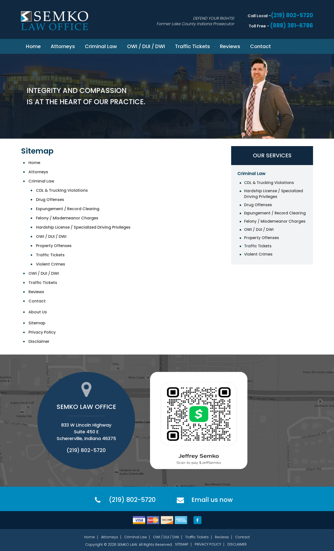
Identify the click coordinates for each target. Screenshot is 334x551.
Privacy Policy (42, 332)
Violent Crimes (51, 264)
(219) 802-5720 (291, 15)
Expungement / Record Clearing (68, 209)
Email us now (212, 500)
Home (33, 46)
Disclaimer (39, 341)
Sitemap (37, 323)
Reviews (230, 46)
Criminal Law (101, 46)
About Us (37, 312)
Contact (260, 46)
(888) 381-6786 (291, 25)
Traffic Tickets (192, 46)
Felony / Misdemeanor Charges (67, 218)
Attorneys (63, 46)
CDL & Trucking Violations (62, 190)
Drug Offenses (50, 199)
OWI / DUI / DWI (146, 46)
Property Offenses (54, 246)
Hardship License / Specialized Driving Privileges (84, 227)
